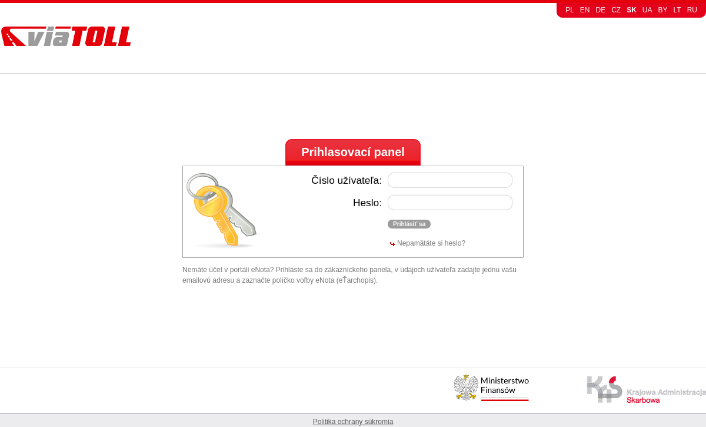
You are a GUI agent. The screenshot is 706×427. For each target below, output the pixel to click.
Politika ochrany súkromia (353, 422)
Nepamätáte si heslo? (431, 243)
